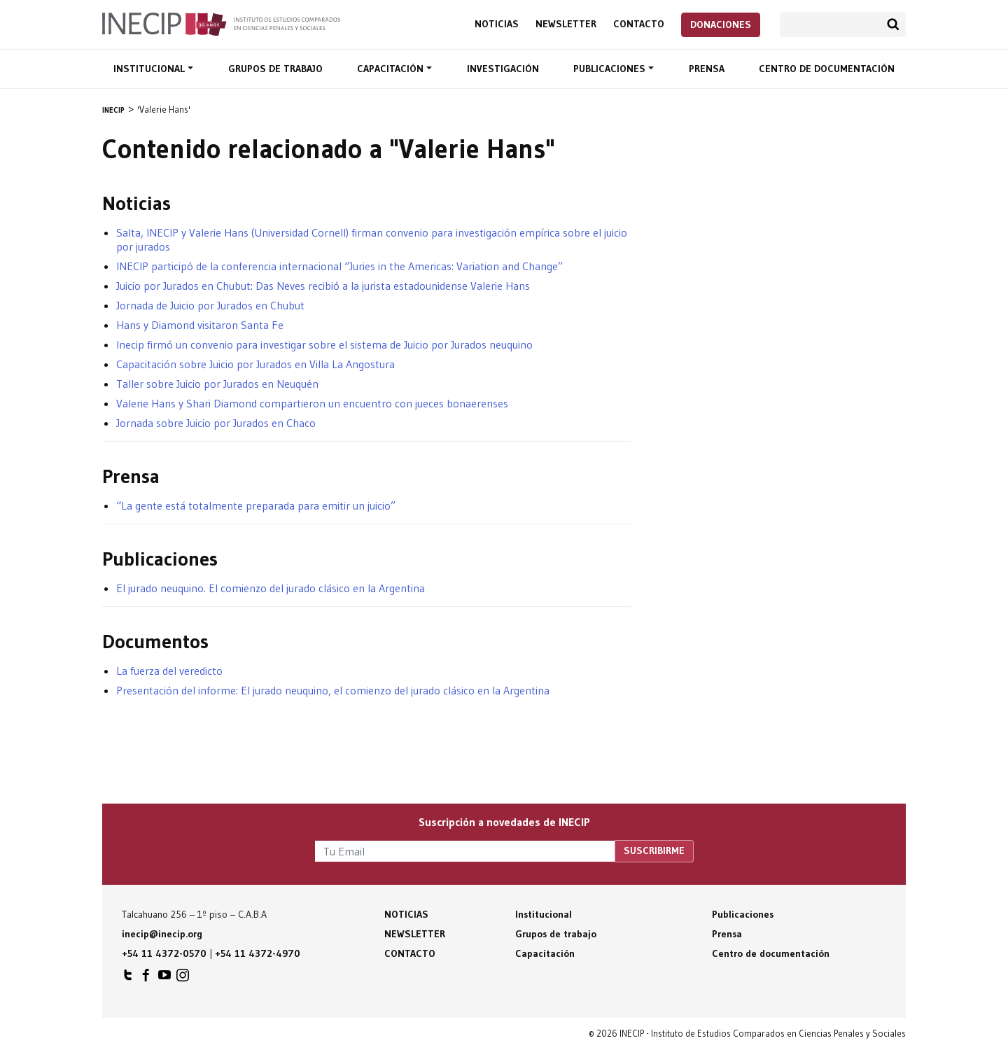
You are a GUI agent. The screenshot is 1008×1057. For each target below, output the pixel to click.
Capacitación (391, 68)
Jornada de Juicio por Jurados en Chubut (210, 305)
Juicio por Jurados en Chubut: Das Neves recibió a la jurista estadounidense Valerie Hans (323, 286)
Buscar (893, 24)
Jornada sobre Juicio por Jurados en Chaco (216, 423)
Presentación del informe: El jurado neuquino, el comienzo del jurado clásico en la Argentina (333, 690)
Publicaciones (610, 68)
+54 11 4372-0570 (164, 953)
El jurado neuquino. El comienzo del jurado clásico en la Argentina (270, 588)
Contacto (638, 24)
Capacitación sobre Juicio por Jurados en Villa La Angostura (255, 364)
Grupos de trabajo (275, 68)
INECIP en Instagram (182, 978)
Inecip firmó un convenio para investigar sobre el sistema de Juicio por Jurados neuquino (324, 344)
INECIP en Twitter (128, 978)
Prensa (706, 68)
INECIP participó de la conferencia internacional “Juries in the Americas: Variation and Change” (339, 266)
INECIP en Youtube (164, 978)
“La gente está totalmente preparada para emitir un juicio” (256, 505)
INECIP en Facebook (146, 978)
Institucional (150, 68)
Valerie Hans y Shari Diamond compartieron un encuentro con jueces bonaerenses (312, 403)
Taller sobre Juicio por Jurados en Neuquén (217, 384)
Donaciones (720, 24)
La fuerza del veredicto (169, 671)
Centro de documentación (827, 68)
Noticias (497, 24)
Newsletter (566, 24)
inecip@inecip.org (162, 933)
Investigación (503, 68)
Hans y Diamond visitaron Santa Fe (200, 325)
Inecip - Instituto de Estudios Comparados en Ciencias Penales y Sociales (221, 23)
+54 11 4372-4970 (257, 953)
